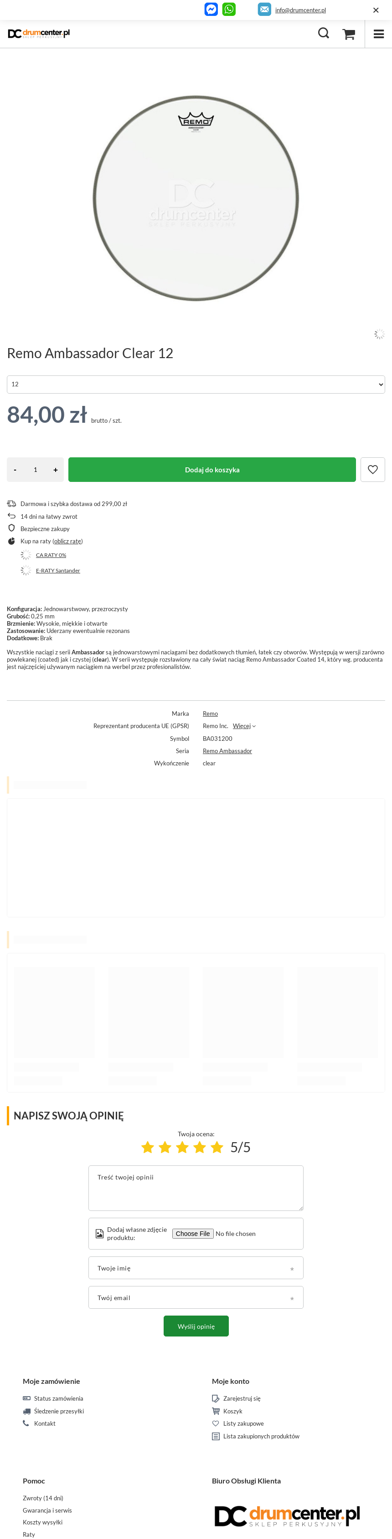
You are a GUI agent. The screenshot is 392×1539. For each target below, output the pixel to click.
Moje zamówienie (51, 1381)
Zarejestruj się (242, 1398)
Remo (210, 713)
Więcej (242, 725)
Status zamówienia (58, 1398)
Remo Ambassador (227, 750)
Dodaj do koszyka (212, 470)
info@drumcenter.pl (300, 10)
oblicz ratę (67, 541)
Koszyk (232, 1411)
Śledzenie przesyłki (59, 1411)
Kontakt (45, 1423)
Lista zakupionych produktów (261, 1436)
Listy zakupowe (243, 1423)
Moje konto (230, 1381)
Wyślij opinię (196, 1326)
